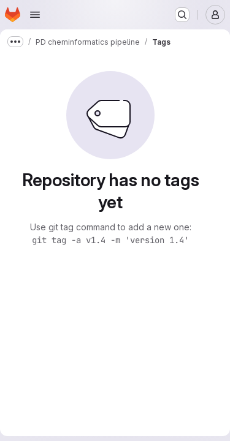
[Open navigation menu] (35, 14)
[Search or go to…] (182, 14)
